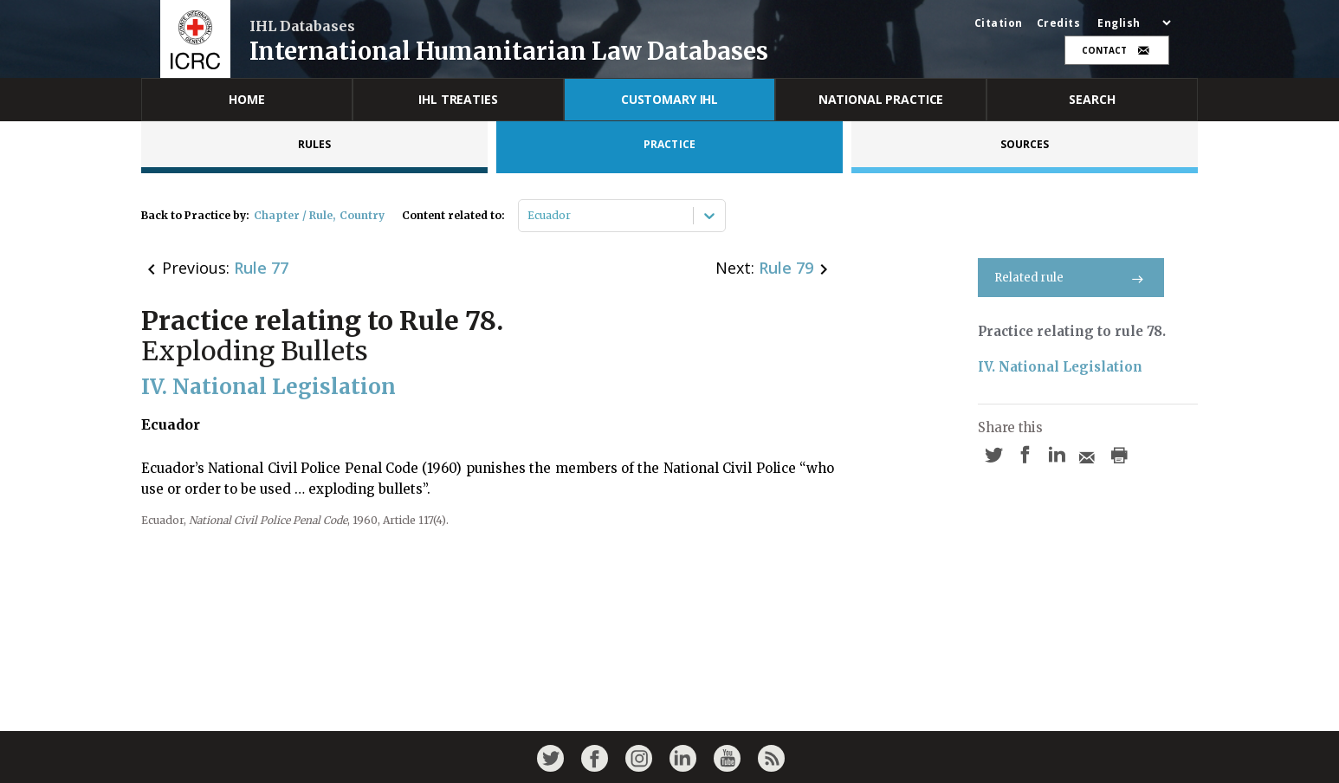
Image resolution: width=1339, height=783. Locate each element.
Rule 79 (786, 267)
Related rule (1071, 277)
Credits (1059, 23)
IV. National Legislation (1060, 367)
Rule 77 (261, 267)
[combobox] (528, 215)
